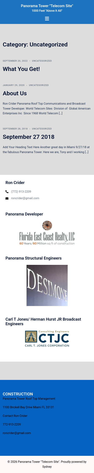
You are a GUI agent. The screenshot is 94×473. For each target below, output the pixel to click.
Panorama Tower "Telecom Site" (47, 6)
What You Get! (21, 68)
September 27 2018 (28, 136)
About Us (15, 93)
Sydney (47, 466)
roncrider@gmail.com (25, 198)
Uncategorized (42, 61)
